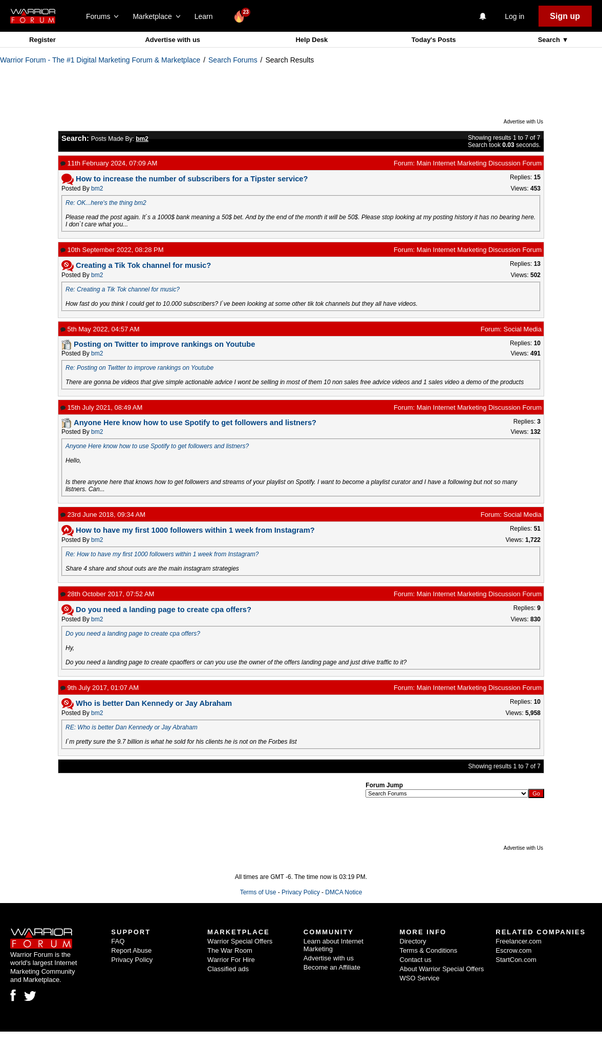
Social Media (523, 329)
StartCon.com (516, 959)
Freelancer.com (519, 941)
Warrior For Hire (231, 959)
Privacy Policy (301, 892)
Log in (514, 16)
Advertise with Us (523, 121)
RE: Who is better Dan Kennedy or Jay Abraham (132, 727)
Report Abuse (131, 950)
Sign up (565, 16)
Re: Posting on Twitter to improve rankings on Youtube (139, 367)
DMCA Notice (343, 892)
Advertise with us (172, 40)
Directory (413, 941)
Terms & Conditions (429, 950)
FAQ (117, 941)
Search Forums (232, 60)
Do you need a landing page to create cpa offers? (133, 633)
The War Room (229, 950)
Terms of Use (258, 892)
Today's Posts (434, 40)
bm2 (97, 188)
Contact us (416, 959)
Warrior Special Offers (239, 941)
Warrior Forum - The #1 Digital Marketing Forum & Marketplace (100, 60)
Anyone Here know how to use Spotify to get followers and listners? (157, 446)
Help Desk (311, 40)
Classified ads (228, 969)
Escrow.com (513, 950)
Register (42, 40)
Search (550, 40)
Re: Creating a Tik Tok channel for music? (123, 289)
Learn (207, 16)
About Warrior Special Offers (442, 969)
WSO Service (420, 978)
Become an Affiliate (332, 967)
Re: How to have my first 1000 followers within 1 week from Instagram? (162, 554)
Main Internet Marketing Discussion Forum (479, 163)
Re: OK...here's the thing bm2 (106, 202)
